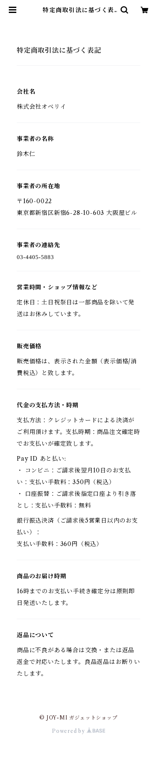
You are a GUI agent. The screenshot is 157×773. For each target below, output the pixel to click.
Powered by (78, 731)
